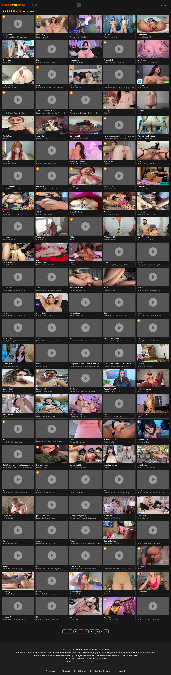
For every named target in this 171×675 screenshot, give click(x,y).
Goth (132, 87)
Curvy (86, 37)
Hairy (58, 341)
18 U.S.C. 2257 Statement (102, 671)
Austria (44, 366)
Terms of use (50, 671)
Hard (158, 619)
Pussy (149, 543)
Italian (53, 189)
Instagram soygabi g (78, 516)
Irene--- (73, 440)
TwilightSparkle (76, 592)
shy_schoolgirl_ (110, 187)
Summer (6, 541)
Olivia (140, 262)
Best (77, 37)
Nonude (112, 493)
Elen (105, 414)
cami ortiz (40, 136)
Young (50, 164)
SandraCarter (8, 136)
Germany (152, 164)
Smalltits (146, 315)
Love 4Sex (108, 617)
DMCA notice (82, 671)
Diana (38, 592)
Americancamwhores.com (81, 662)
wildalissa (141, 187)
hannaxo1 (6, 161)
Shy (47, 87)
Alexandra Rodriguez (112, 338)
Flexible (10, 442)
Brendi (38, 566)
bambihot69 (41, 262)
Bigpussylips (12, 315)
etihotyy (39, 212)
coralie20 (40, 187)
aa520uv (141, 364)
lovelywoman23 (76, 566)
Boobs (158, 543)
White (85, 164)
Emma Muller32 (110, 389)
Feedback (122, 671)
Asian (81, 37)
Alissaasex (142, 566)
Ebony (81, 138)
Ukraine (11, 87)
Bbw (154, 138)
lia (71, 111)
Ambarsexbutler (76, 288)
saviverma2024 (76, 465)
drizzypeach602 (110, 440)
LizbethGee (142, 85)
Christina (141, 288)
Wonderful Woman (77, 161)
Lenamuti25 (142, 592)
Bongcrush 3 (142, 212)
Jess (139, 617)
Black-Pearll (74, 35)
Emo (12, 366)
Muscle (78, 518)
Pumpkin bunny (42, 465)
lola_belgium (7, 313)
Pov (147, 87)
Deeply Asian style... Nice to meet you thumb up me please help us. (86, 364)
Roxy (4, 440)
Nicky (38, 60)
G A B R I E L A (8, 338)
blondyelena (7, 35)
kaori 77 (107, 288)
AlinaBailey (142, 60)
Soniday (73, 617)
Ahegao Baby (109, 60)
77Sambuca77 (109, 237)
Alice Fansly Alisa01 (44, 111)
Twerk (86, 138)
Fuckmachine (89, 543)
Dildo (18, 37)
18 (116, 62)
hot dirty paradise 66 (11, 262)
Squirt (14, 37)
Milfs (113, 518)
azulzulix (39, 414)
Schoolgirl (98, 543)
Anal (9, 37)
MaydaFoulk (7, 516)
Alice (5, 111)
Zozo (38, 288)
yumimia (141, 111)
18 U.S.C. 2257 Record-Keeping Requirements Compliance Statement (85, 649)
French (47, 189)
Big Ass (124, 138)
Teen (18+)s (154, 62)
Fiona (72, 338)
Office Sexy (7, 60)
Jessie (106, 490)
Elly (105, 566)
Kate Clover (108, 161)
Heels (17, 214)
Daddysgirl (126, 87)
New (119, 62)
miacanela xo (143, 440)
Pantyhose (117, 138)
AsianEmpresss (76, 414)
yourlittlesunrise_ (9, 187)
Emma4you (142, 516)
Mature (96, 366)
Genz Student (8, 414)
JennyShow (7, 288)
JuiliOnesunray (8, 85)
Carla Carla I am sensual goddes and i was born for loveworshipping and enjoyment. (18, 465)
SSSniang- (7, 592)
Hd (43, 37)
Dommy (10, 341)
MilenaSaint (7, 364)
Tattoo (54, 594)
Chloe (72, 237)
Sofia (38, 490)
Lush (119, 265)
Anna (38, 161)
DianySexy (74, 262)
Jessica (39, 541)
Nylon (80, 164)
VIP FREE (39, 338)
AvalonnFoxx (75, 313)
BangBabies (74, 85)
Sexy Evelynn (8, 212)
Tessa (140, 490)
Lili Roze (107, 592)
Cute (113, 315)
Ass (20, 442)
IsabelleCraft (41, 389)
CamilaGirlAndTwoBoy (146, 136)
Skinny (44, 290)
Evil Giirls (107, 35)
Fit (25, 315)
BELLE (5, 490)
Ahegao (112, 62)
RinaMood (74, 490)
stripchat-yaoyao (110, 465)
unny (139, 541)
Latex (148, 62)
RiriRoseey (74, 187)
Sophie (106, 85)
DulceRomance (143, 237)
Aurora (5, 566)
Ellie (38, 617)
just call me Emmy (43, 516)
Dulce (106, 262)
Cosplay (119, 87)
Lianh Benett (142, 35)
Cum (43, 62)
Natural (48, 62)
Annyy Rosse (41, 313)
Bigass (145, 290)
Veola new (40, 237)
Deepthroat (127, 341)
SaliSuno (73, 389)
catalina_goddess (9, 237)
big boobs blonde (144, 389)
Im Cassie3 (7, 617)
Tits (153, 543)
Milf (43, 189)
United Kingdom (114, 189)
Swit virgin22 (75, 136)
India (105, 214)
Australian (23, 493)
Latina (115, 265)
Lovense (24, 37)
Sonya (140, 313)
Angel (72, 541)
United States (80, 315)
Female (5, 37)
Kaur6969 (108, 212)
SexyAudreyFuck (110, 541)
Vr (45, 239)
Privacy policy (66, 671)
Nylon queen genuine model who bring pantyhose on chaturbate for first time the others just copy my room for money (119, 136)
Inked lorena (142, 465)
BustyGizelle (109, 516)
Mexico (50, 417)
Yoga (115, 543)
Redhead (58, 290)
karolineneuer (41, 364)
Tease (54, 62)
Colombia (45, 138)
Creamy (44, 441)
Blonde (92, 391)
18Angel (107, 111)
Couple (111, 37)
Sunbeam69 (142, 414)
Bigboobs (60, 87)
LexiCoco (141, 161)
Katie (38, 85)
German (23, 290)
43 (106, 631)
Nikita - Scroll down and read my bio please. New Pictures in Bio (119, 364)
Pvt (57, 62)
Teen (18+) (52, 87)
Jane (106, 313)
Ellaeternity (40, 35)
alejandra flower (76, 212)
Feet (23, 113)
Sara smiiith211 (8, 389)
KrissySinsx (74, 60)
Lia (139, 338)
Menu (163, 5)
